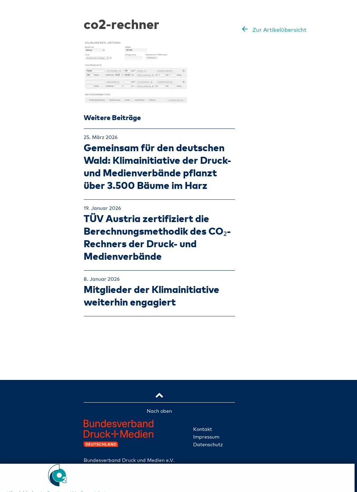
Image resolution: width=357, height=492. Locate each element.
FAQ (31, 334)
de (21, 372)
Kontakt (202, 429)
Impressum (206, 437)
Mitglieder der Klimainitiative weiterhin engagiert (151, 295)
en (40, 372)
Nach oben (159, 411)
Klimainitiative (31, 216)
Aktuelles (31, 300)
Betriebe (31, 233)
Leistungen (31, 250)
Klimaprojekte (31, 283)
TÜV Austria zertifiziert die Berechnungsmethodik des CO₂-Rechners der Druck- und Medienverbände (157, 237)
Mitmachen (31, 317)
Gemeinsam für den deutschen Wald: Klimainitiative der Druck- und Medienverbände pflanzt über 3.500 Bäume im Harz (157, 166)
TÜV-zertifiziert (31, 267)
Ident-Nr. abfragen (31, 354)
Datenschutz (208, 444)
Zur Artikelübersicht (278, 30)
